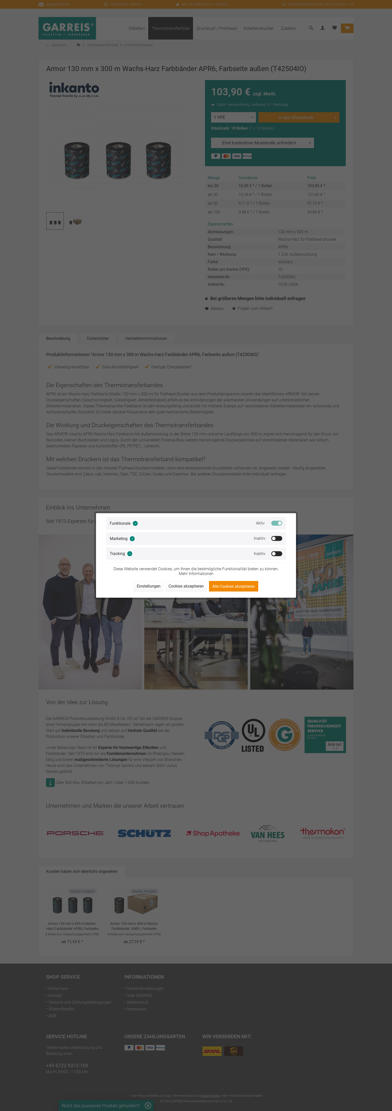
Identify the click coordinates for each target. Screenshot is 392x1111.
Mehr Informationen (196, 573)
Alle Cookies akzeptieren (233, 586)
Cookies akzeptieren (186, 586)
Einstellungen (148, 586)
